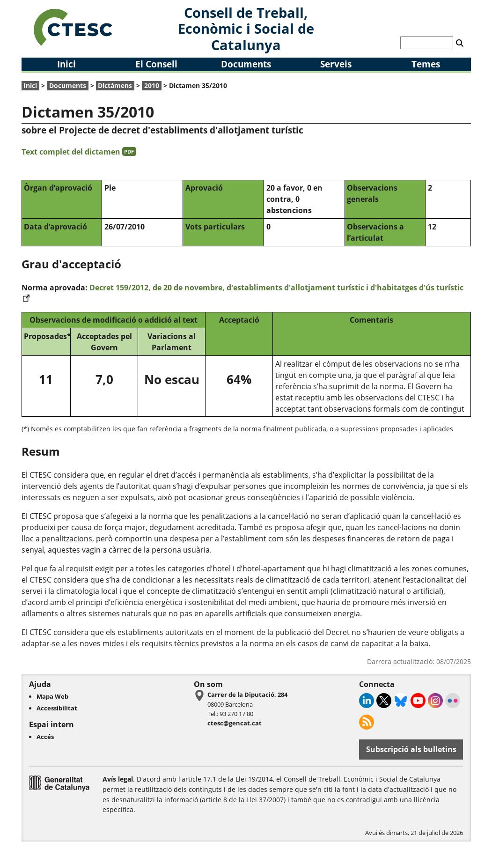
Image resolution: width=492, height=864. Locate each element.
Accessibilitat (57, 708)
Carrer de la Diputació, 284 (247, 694)
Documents (246, 64)
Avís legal (118, 779)
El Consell (156, 64)
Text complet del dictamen (79, 152)
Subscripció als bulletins (411, 749)
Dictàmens (115, 85)
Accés (45, 736)
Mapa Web (52, 696)
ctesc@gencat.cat (234, 723)
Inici (66, 64)
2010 (151, 85)
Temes (425, 64)
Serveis (336, 64)
